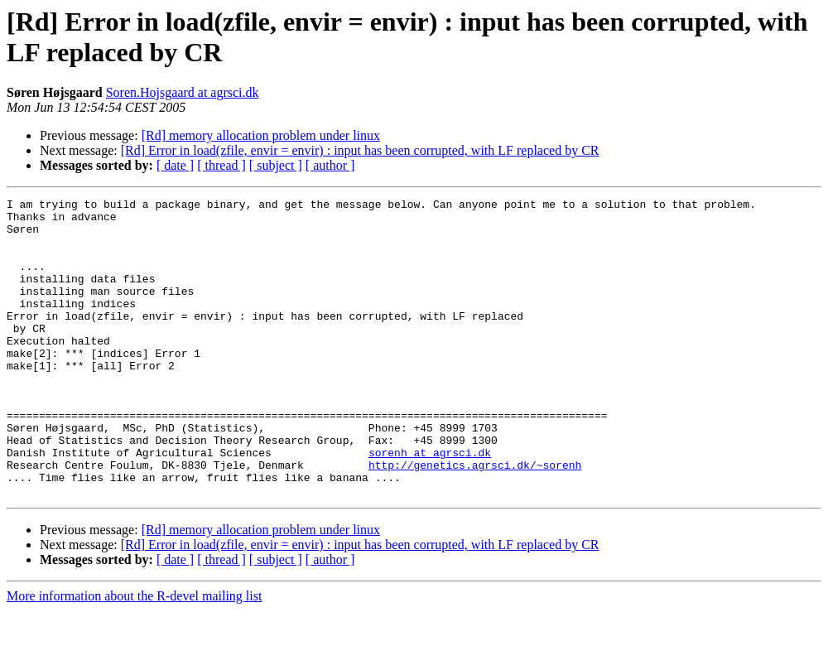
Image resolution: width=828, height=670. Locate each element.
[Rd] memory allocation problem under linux (261, 135)
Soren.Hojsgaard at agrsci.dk (182, 92)
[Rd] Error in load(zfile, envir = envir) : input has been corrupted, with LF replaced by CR (360, 150)
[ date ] (175, 165)
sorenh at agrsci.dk (429, 504)
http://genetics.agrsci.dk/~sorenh (474, 519)
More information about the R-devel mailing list (134, 655)
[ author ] (330, 165)
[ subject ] (275, 165)
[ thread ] (221, 165)
